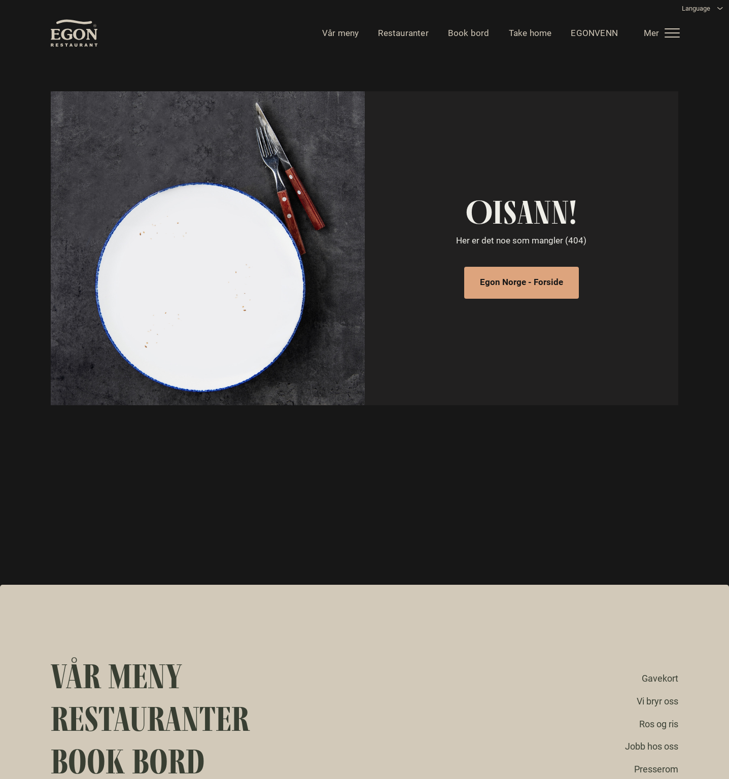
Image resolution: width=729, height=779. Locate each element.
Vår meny (338, 35)
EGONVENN (591, 35)
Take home (527, 35)
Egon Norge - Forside (521, 282)
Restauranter (400, 35)
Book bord (466, 35)
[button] (663, 35)
